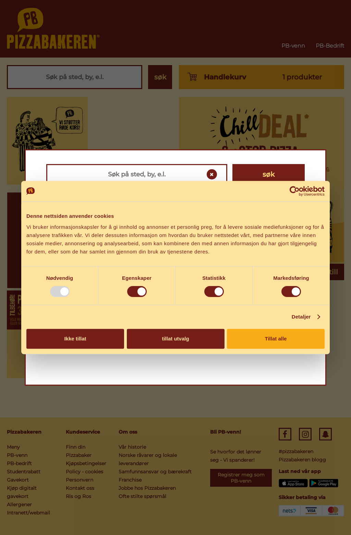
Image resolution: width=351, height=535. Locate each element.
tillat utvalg (175, 338)
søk (269, 174)
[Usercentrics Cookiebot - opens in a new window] (295, 191)
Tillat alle (276, 338)
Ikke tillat (75, 338)
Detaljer (301, 317)
